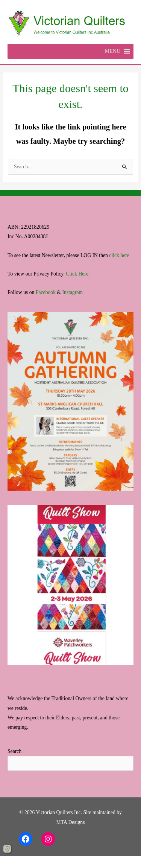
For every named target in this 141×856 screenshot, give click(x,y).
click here (119, 255)
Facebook (46, 292)
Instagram (72, 292)
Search (14, 751)
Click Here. (77, 274)
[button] (112, 51)
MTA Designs (70, 822)
